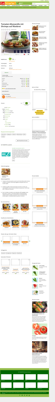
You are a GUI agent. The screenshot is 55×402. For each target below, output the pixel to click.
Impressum (18, 392)
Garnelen (3, 253)
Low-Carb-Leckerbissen (40, 190)
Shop (45, 5)
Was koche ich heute (6, 243)
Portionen (26, 105)
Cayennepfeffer (8, 122)
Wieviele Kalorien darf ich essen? (15, 69)
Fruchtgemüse (8, 253)
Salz (6, 121)
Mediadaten (44, 392)
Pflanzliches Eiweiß (15, 227)
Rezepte (8, 5)
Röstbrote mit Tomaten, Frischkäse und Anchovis (43, 43)
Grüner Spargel (41, 265)
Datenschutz (22, 392)
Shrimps (6, 112)
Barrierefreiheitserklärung (38, 392)
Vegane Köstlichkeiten (39, 224)
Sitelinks (9, 392)
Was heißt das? (12, 61)
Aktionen (40, 5)
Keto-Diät (24, 211)
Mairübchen (41, 291)
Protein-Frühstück (25, 227)
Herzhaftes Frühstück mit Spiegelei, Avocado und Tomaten (5, 268)
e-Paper (46, 109)
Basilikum (7, 126)
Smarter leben (34, 5)
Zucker (6, 119)
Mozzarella (7, 110)
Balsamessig (7, 116)
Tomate (3, 136)
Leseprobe (34, 109)
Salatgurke (7, 109)
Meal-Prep (24, 243)
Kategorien (3, 393)
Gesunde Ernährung (16, 5)
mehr (28, 78)
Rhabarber (41, 284)
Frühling (3, 5)
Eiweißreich (7, 227)
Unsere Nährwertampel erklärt (10, 88)
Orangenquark (15, 269)
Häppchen (14, 253)
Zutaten (3, 103)
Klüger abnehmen (25, 5)
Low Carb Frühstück (6, 211)
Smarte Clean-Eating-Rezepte (39, 207)
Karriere (6, 392)
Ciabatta (6, 124)
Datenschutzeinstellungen (29, 392)
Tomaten (8, 107)
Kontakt (13, 392)
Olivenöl (6, 117)
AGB (15, 392)
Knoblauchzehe (8, 114)
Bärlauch (40, 278)
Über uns (3, 392)
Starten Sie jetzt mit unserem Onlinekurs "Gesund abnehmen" (39, 126)
